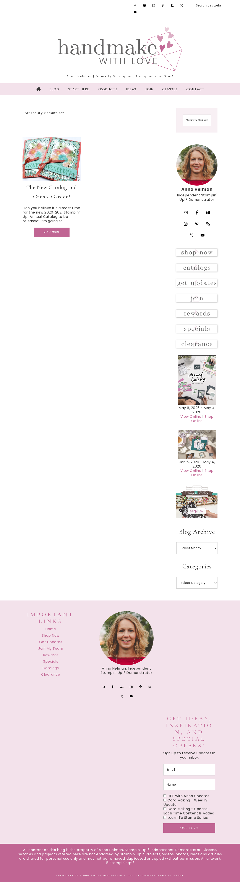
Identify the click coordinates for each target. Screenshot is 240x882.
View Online (190, 416)
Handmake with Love (120, 49)
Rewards (50, 654)
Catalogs (50, 667)
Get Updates (50, 641)
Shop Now (51, 635)
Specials (50, 661)
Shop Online (202, 418)
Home (50, 628)
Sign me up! (189, 827)
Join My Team (50, 648)
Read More (52, 232)
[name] (189, 784)
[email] (189, 769)
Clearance (50, 674)
